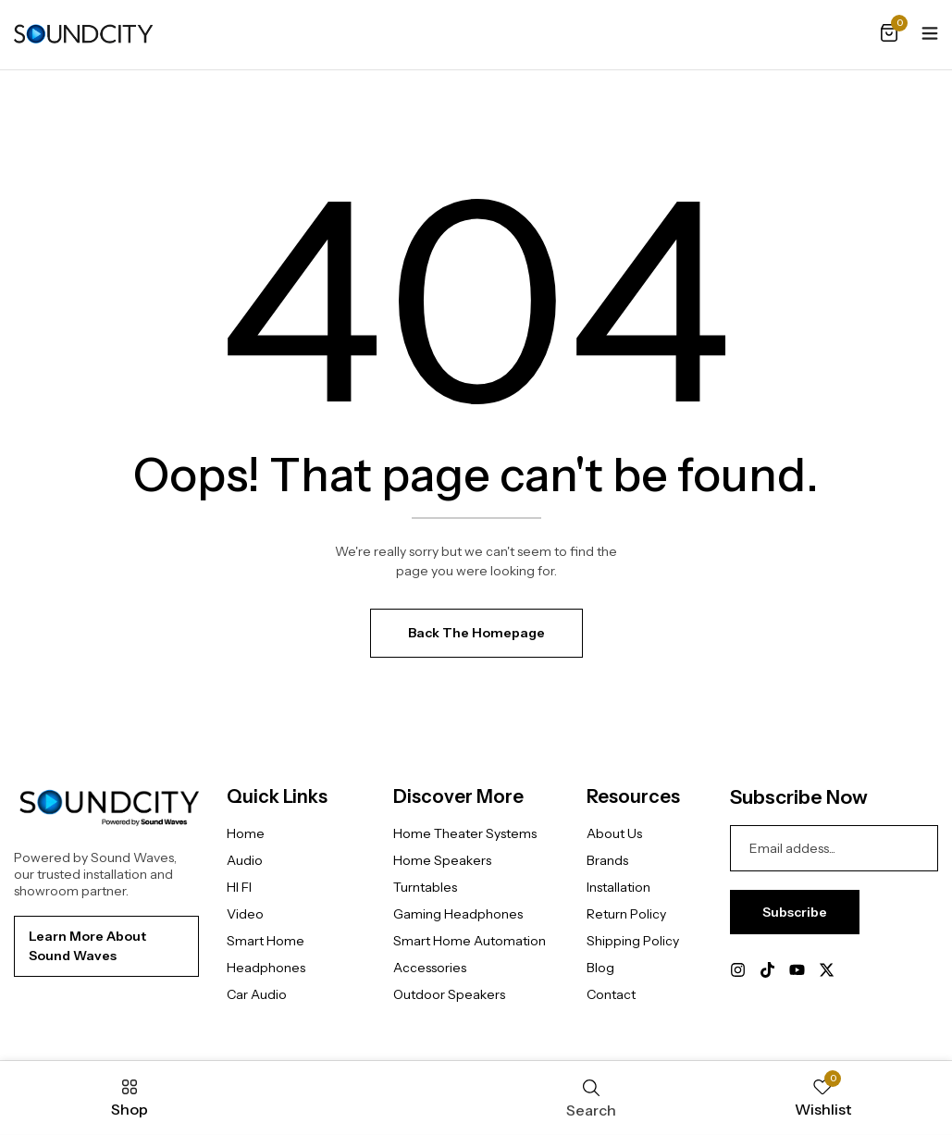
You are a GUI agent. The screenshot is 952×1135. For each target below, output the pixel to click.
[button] (889, 34)
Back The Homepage (476, 632)
